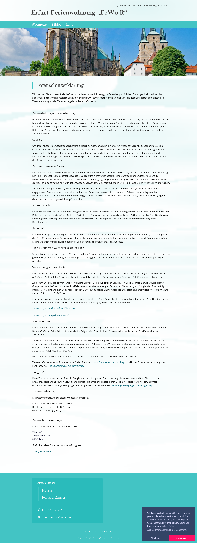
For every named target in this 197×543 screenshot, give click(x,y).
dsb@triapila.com (43, 451)
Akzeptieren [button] (181, 538)
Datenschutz (106, 531)
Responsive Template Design (88, 538)
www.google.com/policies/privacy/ (51, 315)
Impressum (90, 531)
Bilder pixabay (114, 538)
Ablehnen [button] (155, 538)
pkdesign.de (103, 538)
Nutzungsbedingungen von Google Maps (132, 385)
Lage (69, 24)
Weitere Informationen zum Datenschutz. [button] (167, 530)
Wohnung (39, 24)
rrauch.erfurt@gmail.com (152, 5)
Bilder (56, 24)
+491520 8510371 (50, 510)
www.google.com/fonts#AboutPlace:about (55, 308)
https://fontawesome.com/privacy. (67, 365)
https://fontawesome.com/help (109, 362)
